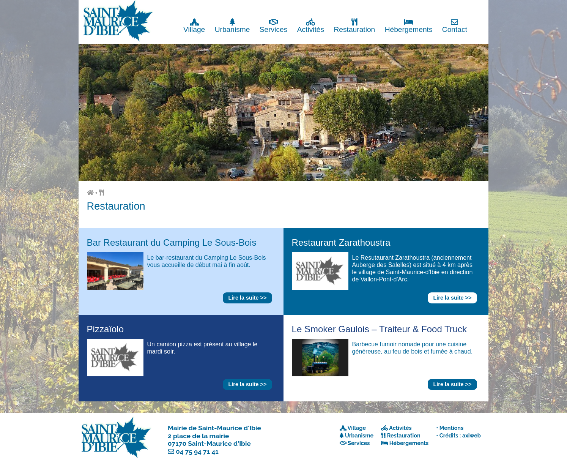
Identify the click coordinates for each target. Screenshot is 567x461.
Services (274, 25)
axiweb (471, 435)
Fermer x (473, 6)
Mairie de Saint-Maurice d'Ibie (214, 428)
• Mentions (449, 428)
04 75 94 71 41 (197, 451)
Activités (310, 25)
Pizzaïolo (105, 329)
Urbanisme (232, 25)
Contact (454, 25)
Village (194, 25)
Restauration (354, 25)
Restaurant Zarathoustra (341, 242)
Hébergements (409, 25)
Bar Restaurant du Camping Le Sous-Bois (172, 242)
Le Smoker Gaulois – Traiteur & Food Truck (379, 329)
